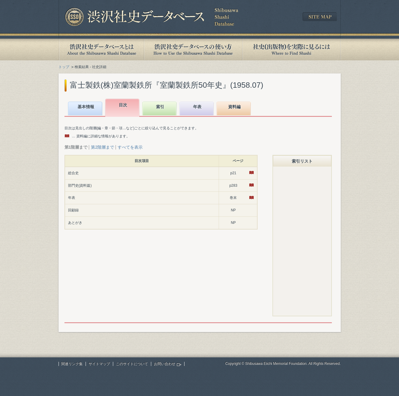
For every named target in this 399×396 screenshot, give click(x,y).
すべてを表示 (130, 147)
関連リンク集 (72, 364)
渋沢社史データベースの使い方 (193, 49)
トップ (64, 67)
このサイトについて (132, 364)
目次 (123, 105)
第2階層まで (102, 147)
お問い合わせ (164, 364)
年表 (197, 106)
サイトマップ (99, 364)
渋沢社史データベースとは (101, 49)
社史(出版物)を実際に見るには (291, 49)
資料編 (234, 106)
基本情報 (86, 106)
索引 (160, 106)
